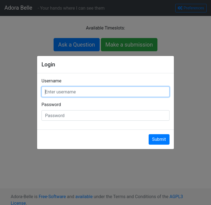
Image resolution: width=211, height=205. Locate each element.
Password (51, 104)
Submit (159, 139)
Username (51, 80)
